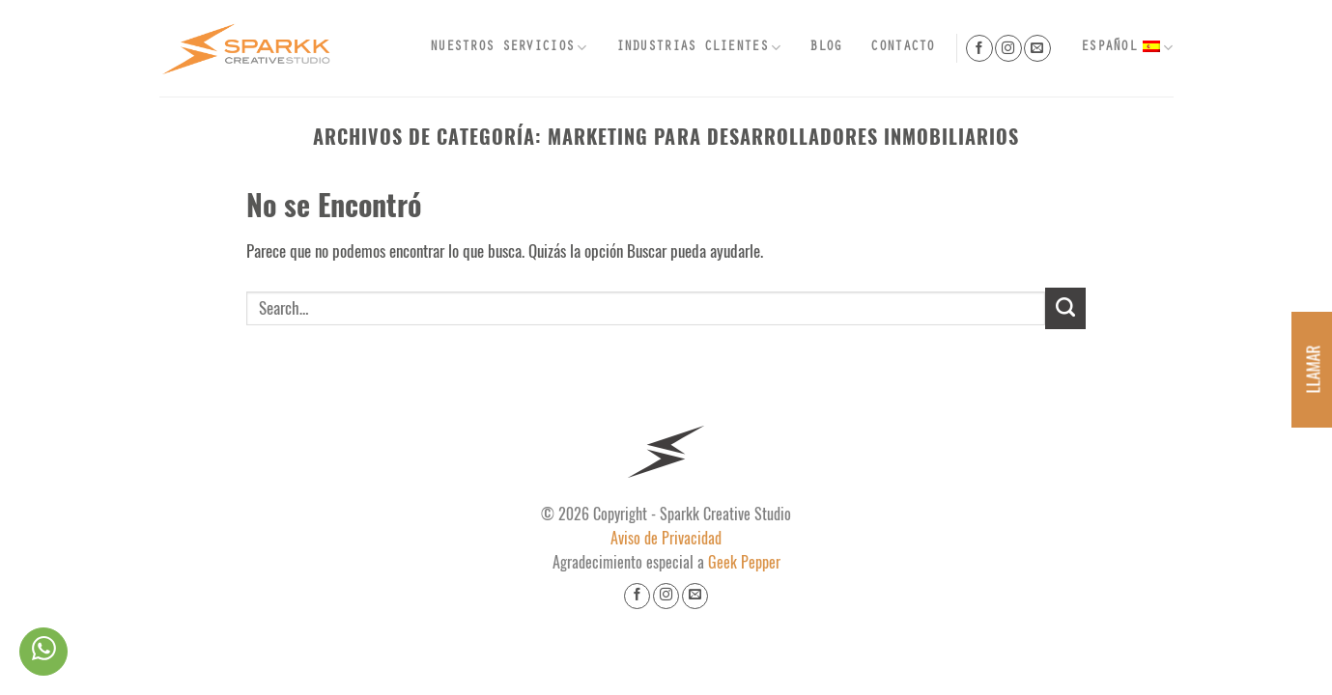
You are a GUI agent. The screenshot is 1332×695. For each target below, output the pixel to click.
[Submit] (1066, 308)
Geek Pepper (744, 562)
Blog (825, 48)
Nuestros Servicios (508, 48)
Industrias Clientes (698, 48)
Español (1127, 48)
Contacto (902, 48)
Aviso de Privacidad (666, 538)
